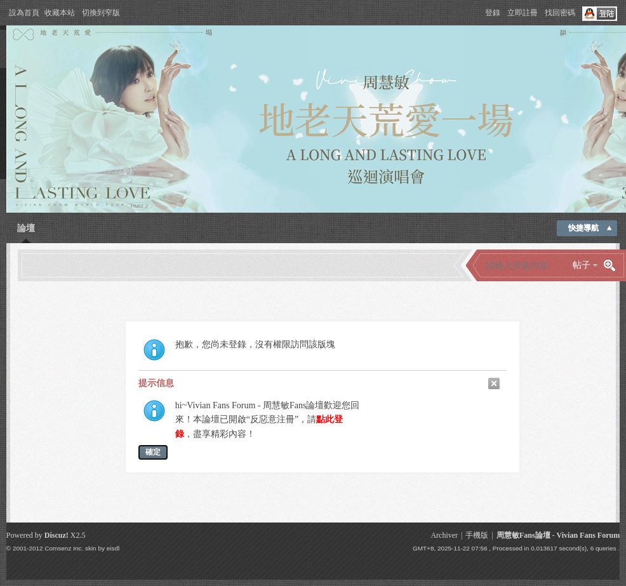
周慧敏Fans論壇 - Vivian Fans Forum (558, 535)
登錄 (492, 12)
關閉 (494, 383)
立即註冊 (522, 12)
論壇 (26, 228)
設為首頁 (24, 12)
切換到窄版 (101, 12)
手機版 (476, 535)
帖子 (581, 265)
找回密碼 (560, 12)
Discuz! (56, 535)
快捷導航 (583, 227)
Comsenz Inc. (63, 548)
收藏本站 (59, 12)
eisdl (113, 548)
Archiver (444, 535)
